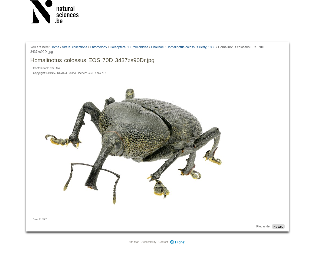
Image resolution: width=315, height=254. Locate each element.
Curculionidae (138, 47)
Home (55, 47)
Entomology (98, 47)
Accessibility (149, 241)
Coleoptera (118, 47)
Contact (163, 241)
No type (278, 226)
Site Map (134, 241)
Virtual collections (74, 47)
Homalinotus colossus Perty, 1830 (190, 47)
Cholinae (157, 47)
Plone (177, 241)
